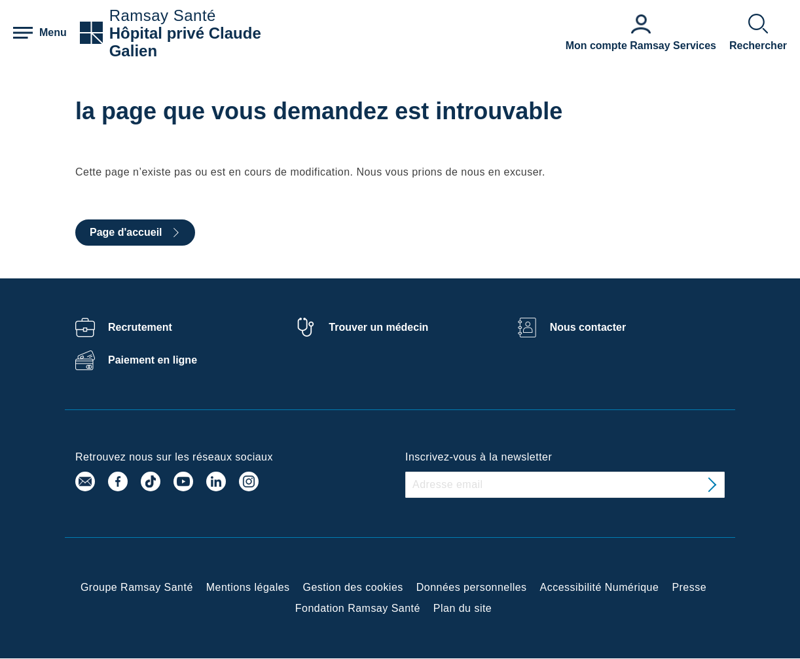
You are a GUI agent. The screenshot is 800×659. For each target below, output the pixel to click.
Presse (689, 587)
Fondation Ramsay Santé (357, 608)
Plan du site (462, 608)
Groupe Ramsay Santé (137, 587)
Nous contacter (588, 327)
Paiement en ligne (152, 360)
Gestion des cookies (353, 587)
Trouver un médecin (378, 327)
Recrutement (140, 327)
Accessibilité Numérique (599, 587)
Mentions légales (248, 587)
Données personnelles (471, 587)
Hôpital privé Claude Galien (185, 42)
